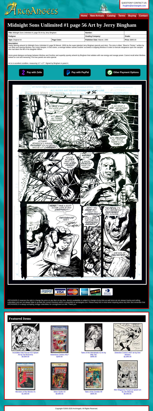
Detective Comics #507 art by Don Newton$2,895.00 (127, 340)
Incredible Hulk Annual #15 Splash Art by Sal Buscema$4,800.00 (25, 340)
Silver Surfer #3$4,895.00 (59, 379)
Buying (132, 16)
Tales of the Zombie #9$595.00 (93, 379)
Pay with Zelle (31, 72)
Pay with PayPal (77, 72)
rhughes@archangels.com (134, 6)
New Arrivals (97, 16)
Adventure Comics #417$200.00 (59, 342)
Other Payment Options (123, 72)
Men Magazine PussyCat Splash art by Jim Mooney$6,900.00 (127, 378)
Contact (143, 16)
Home (84, 16)
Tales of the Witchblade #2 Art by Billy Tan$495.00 (93, 340)
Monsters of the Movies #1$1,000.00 (25, 379)
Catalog (111, 16)
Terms (122, 16)
